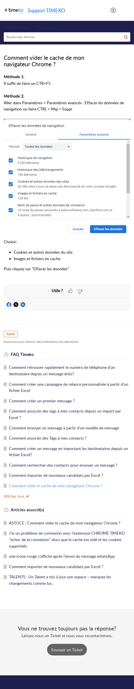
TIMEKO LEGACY (17, 28)
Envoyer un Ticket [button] (67, 650)
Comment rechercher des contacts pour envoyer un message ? (63, 465)
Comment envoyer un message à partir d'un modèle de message (64, 428)
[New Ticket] (67, 650)
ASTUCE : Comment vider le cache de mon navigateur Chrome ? (64, 523)
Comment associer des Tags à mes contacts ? (48, 438)
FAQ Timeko (47, 28)
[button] (113, 10)
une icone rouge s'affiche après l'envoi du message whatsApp (62, 556)
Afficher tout (16, 496)
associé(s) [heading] (27, 510)
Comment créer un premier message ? (41, 401)
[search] (67, 37)
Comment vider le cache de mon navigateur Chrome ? (55, 485)
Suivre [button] (10, 334)
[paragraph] (67, 179)
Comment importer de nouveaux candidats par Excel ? (56, 475)
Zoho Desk (78, 682)
